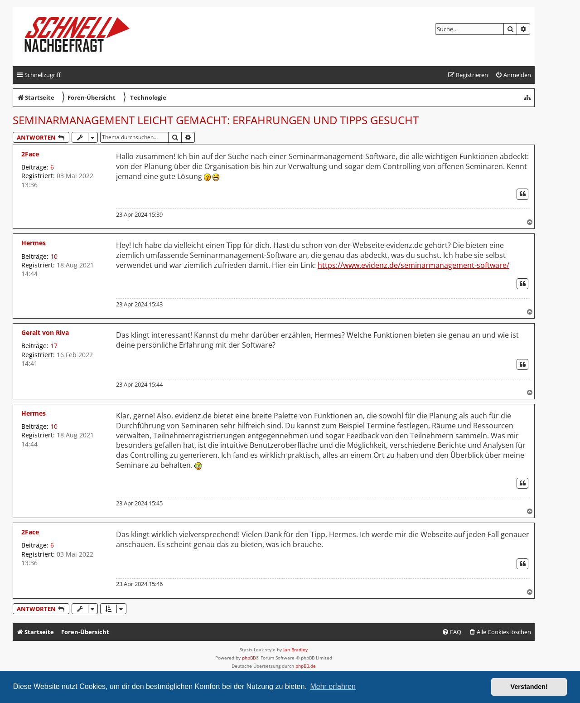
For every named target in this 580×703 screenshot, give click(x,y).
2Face (30, 154)
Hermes (33, 242)
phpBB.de (305, 666)
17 (54, 345)
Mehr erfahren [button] (333, 686)
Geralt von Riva (45, 332)
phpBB (249, 658)
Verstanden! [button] (529, 686)
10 (54, 256)
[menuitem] (513, 75)
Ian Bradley (295, 649)
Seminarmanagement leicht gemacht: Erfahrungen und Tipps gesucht (216, 119)
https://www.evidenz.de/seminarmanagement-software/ (413, 265)
